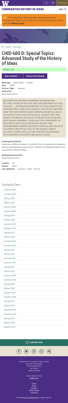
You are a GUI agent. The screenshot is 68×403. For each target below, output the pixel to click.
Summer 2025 (10, 194)
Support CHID (34, 342)
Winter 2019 (9, 305)
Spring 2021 (9, 267)
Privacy (34, 383)
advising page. (18, 23)
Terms (34, 386)
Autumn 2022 (10, 241)
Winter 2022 (9, 254)
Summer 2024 (10, 211)
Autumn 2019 (10, 292)
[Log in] (46, 3)
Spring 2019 (9, 301)
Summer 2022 (10, 245)
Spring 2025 (9, 198)
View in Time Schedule (35, 76)
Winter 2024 (9, 219)
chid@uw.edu (34, 378)
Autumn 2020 (10, 275)
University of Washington (30, 398)
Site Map (34, 388)
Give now (62, 3)
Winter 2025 (9, 202)
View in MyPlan (12, 76)
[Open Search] (53, 3)
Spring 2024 (9, 215)
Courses (8, 47)
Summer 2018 (10, 314)
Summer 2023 (10, 228)
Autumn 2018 (10, 309)
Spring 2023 (17, 47)
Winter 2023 (9, 237)
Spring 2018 (9, 318)
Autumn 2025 (10, 189)
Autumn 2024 (10, 207)
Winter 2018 (9, 322)
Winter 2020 (9, 288)
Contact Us (34, 393)
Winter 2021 (9, 271)
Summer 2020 (10, 279)
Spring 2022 (9, 249)
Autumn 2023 (10, 224)
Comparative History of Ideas (23, 9)
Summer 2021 (10, 262)
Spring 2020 (9, 284)
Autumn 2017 (10, 327)
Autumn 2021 (10, 258)
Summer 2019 (10, 297)
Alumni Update (34, 390)
